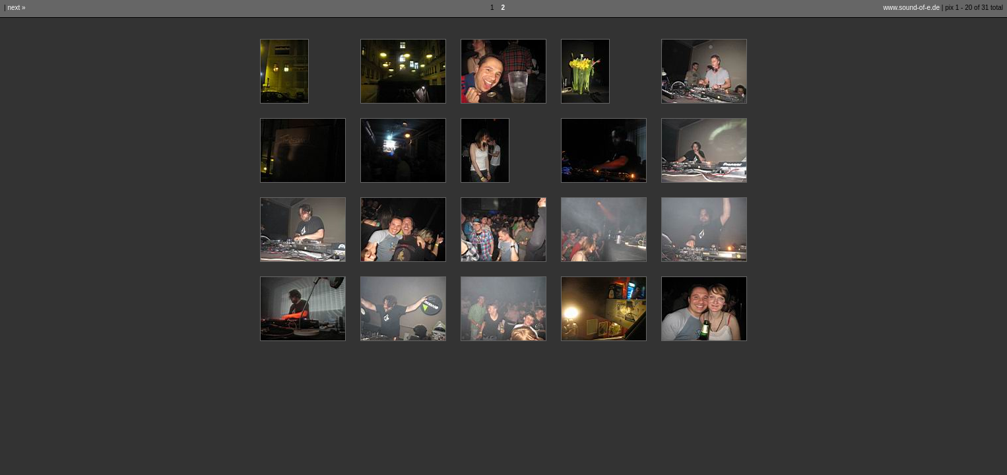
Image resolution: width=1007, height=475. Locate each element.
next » (16, 7)
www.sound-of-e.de (911, 7)
